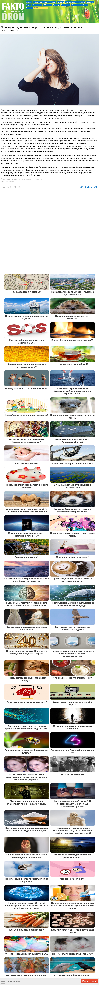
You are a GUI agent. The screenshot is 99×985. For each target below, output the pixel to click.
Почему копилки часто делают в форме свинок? (26, 486)
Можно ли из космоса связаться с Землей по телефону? (26, 534)
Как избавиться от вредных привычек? (26, 415)
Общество (47, 5)
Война (35, 2)
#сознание (18, 179)
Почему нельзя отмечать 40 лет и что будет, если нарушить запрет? (26, 652)
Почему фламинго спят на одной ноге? (26, 388)
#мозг (3, 179)
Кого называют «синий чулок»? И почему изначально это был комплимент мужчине (72, 804)
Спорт (85, 5)
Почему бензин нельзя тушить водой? (72, 340)
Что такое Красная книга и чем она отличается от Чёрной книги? (72, 510)
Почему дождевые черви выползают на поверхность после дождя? (72, 604)
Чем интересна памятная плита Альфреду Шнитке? (72, 440)
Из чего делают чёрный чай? (72, 364)
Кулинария (81, 2)
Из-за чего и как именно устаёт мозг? (26, 702)
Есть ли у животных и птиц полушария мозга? (72, 931)
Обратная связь (40, 8)
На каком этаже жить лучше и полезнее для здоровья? (72, 293)
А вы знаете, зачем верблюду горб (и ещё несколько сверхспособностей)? (26, 510)
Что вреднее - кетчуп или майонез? (72, 678)
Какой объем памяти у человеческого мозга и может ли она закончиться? (26, 604)
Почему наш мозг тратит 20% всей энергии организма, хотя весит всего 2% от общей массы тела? (27, 906)
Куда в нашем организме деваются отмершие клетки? (27, 365)
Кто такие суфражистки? (72, 774)
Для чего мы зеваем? (26, 463)
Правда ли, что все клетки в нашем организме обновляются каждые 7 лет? (26, 727)
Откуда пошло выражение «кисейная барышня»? (26, 628)
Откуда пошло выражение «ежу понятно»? (72, 317)
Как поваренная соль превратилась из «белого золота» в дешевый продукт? (26, 829)
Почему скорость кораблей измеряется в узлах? (26, 317)
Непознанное (37, 5)
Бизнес (29, 2)
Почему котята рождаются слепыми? (72, 954)
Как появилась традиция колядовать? (26, 975)
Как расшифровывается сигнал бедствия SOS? (26, 341)
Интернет (52, 2)
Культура (90, 2)
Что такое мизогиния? (72, 879)
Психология (65, 5)
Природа (56, 5)
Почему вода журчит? (26, 557)
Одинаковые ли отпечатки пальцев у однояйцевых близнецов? (26, 856)
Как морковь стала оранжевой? (26, 929)
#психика (27, 179)
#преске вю (37, 179)
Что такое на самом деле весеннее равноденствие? (72, 856)
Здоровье (43, 2)
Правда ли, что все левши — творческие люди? (72, 534)
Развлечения (76, 5)
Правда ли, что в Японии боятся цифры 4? (72, 751)
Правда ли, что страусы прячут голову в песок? (72, 416)
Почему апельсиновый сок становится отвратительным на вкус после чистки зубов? (72, 906)
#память (9, 179)
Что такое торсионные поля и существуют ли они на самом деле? (26, 802)
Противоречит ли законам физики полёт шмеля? (26, 751)
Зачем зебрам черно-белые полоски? (72, 463)
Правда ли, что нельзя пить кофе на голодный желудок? (72, 580)
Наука (28, 5)
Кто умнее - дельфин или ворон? (72, 975)
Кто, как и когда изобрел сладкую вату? (26, 954)
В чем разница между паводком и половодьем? (72, 486)
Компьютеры (70, 2)
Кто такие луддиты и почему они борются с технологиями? (26, 440)
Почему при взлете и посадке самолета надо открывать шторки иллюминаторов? (72, 654)
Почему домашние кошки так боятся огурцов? (26, 679)
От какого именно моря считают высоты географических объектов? (26, 580)
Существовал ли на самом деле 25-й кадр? (72, 703)
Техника (29, 8)
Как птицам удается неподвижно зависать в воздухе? (72, 628)
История (61, 2)
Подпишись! (89, 981)
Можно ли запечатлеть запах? (72, 557)
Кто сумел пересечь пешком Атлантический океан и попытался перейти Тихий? (72, 391)
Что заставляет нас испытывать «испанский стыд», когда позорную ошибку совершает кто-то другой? (72, 831)
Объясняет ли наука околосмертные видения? (72, 727)
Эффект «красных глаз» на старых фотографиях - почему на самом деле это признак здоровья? (26, 777)
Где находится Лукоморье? (26, 292)
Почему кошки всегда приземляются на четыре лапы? (26, 880)
